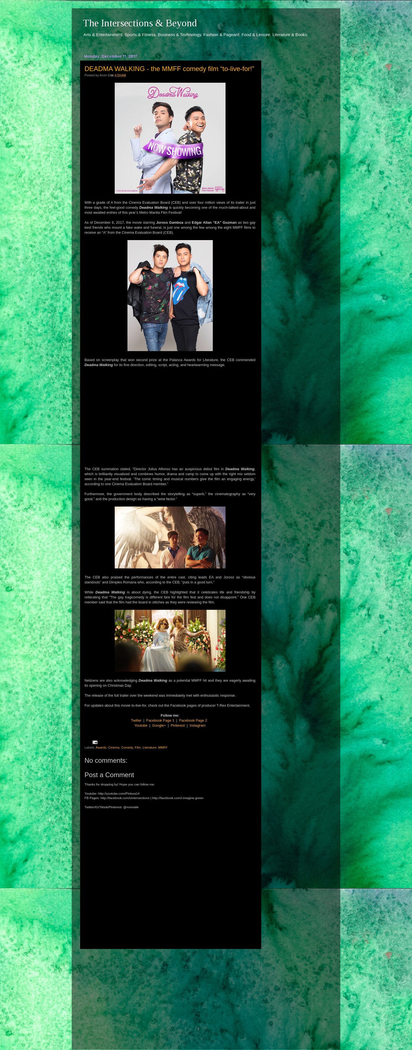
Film (138, 747)
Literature (149, 747)
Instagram (198, 725)
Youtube (140, 725)
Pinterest (178, 725)
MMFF (163, 747)
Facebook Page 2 (193, 720)
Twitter (136, 720)
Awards (101, 747)
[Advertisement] (170, 994)
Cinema (113, 747)
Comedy (127, 747)
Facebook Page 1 (160, 720)
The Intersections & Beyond (140, 23)
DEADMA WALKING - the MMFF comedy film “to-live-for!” (169, 68)
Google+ (159, 725)
